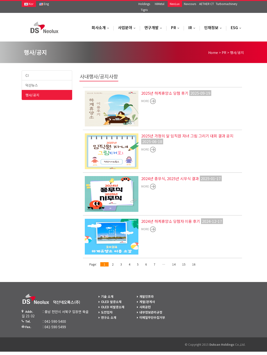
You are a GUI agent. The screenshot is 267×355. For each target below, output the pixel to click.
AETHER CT (206, 4)
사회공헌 (145, 307)
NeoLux (175, 4)
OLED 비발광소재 (112, 307)
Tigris (144, 10)
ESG (237, 27)
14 (174, 264)
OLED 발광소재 (111, 301)
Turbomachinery (226, 4)
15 (184, 264)
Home (213, 52)
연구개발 (154, 27)
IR (192, 27)
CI (27, 75)
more (145, 101)
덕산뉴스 (31, 85)
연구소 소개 (108, 317)
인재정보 (214, 27)
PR (176, 27)
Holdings (144, 4)
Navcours (190, 4)
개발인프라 (146, 296)
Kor (28, 4)
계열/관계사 (147, 301)
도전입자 (106, 312)
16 (194, 264)
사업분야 (128, 27)
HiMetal (159, 4)
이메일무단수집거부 (152, 317)
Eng (44, 4)
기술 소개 (107, 296)
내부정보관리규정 (150, 312)
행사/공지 (32, 95)
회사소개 (101, 27)
